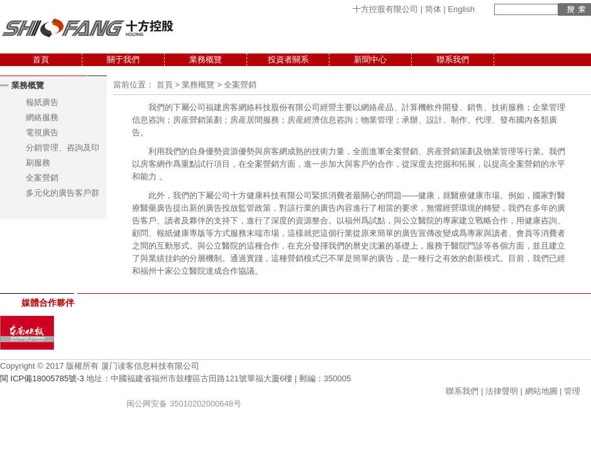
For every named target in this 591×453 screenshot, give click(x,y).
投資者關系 (288, 59)
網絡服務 (42, 117)
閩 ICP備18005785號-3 (42, 378)
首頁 (41, 59)
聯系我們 (452, 59)
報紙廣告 (42, 102)
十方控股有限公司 (385, 9)
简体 (433, 9)
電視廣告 (42, 132)
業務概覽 (205, 59)
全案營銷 (42, 177)
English (461, 9)
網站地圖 (541, 391)
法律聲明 (501, 391)
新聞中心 (370, 59)
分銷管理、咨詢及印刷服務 (62, 155)
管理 (572, 391)
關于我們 (123, 59)
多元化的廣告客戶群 (62, 193)
